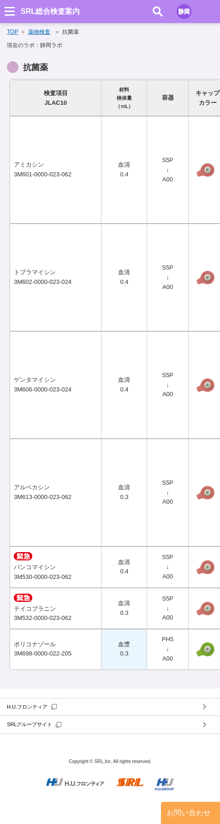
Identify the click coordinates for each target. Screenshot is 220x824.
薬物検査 (39, 32)
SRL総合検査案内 (50, 11)
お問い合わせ (188, 813)
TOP (12, 32)
